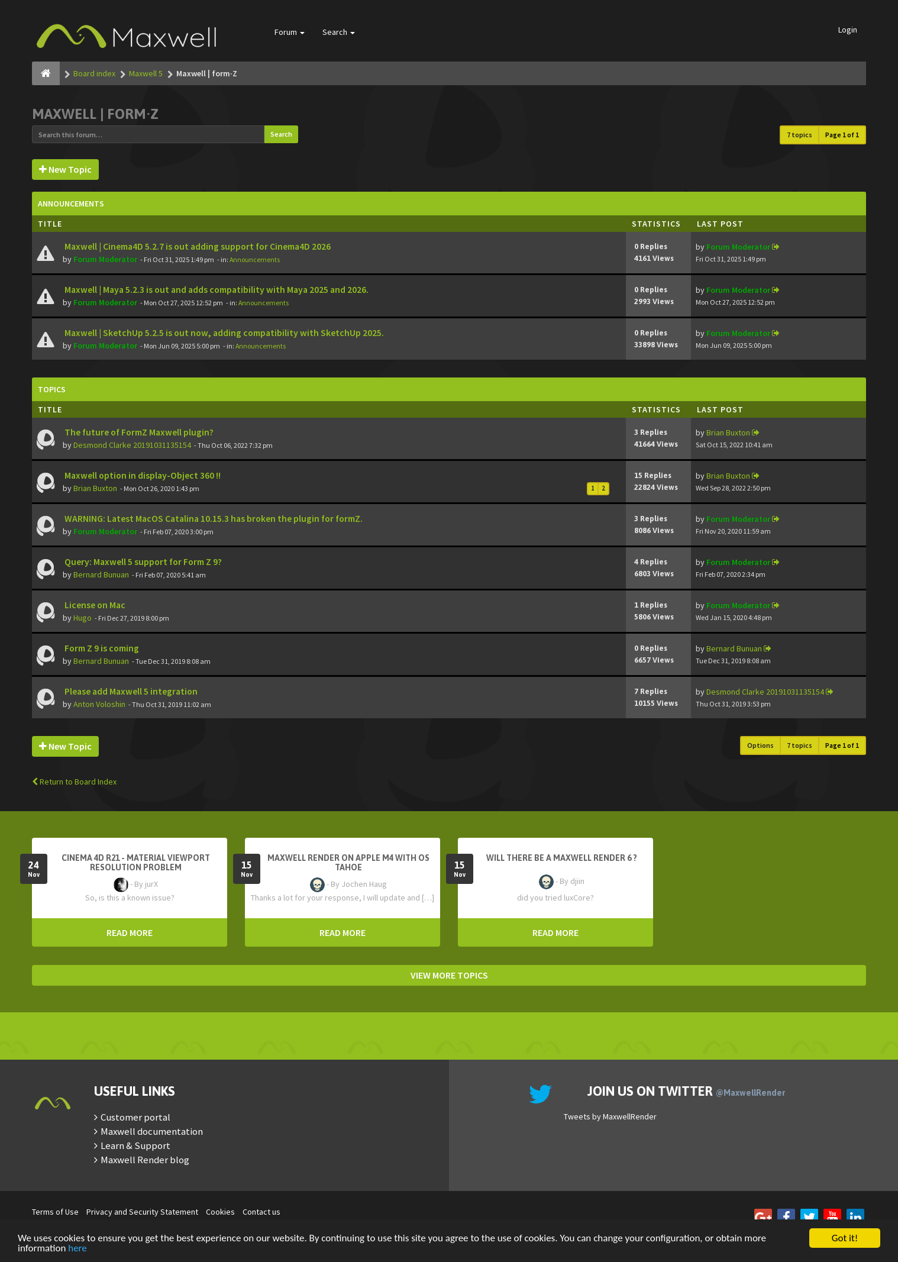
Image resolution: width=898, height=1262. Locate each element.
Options (760, 745)
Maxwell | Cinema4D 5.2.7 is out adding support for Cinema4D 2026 (197, 246)
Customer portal (135, 1117)
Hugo (82, 617)
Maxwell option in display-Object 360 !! (142, 475)
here (77, 1248)
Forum (289, 32)
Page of (842, 134)
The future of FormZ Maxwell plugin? (138, 432)
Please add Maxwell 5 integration (130, 691)
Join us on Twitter (686, 1091)
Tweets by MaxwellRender (610, 1116)
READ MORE (129, 932)
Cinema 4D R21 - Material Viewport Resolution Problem (136, 862)
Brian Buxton (728, 432)
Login (847, 29)
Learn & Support (135, 1145)
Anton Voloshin (99, 704)
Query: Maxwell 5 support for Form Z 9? (142, 561)
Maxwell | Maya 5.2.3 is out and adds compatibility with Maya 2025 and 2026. (216, 289)
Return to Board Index (74, 781)
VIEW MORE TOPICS (449, 975)
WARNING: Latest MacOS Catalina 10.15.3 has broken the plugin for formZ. (213, 518)
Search (338, 32)
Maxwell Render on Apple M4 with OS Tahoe (348, 862)
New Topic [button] (65, 169)
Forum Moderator (105, 259)
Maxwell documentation (152, 1131)
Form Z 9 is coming (101, 648)
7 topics (799, 134)
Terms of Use (55, 1211)
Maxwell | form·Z (95, 114)
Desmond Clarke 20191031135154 (132, 445)
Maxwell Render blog (145, 1159)
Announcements (255, 259)
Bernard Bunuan (101, 574)
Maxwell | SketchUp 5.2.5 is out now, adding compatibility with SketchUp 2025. (223, 332)
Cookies (220, 1211)
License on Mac (94, 605)
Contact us (261, 1211)
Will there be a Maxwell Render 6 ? (561, 858)
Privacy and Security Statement (142, 1211)
